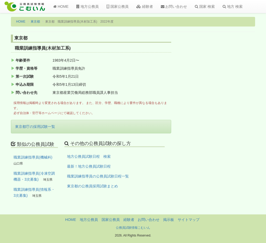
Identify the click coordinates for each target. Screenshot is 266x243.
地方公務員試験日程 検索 (89, 156)
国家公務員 (118, 6)
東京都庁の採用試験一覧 (35, 126)
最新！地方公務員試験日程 (89, 166)
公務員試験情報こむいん (133, 227)
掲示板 (168, 220)
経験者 (144, 6)
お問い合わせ (174, 6)
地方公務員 (87, 6)
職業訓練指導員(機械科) (33, 157)
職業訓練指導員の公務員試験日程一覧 (98, 176)
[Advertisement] (227, 120)
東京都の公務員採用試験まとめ (92, 186)
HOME (61, 6)
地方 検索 (233, 6)
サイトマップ (189, 220)
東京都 (35, 21)
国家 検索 (205, 6)
